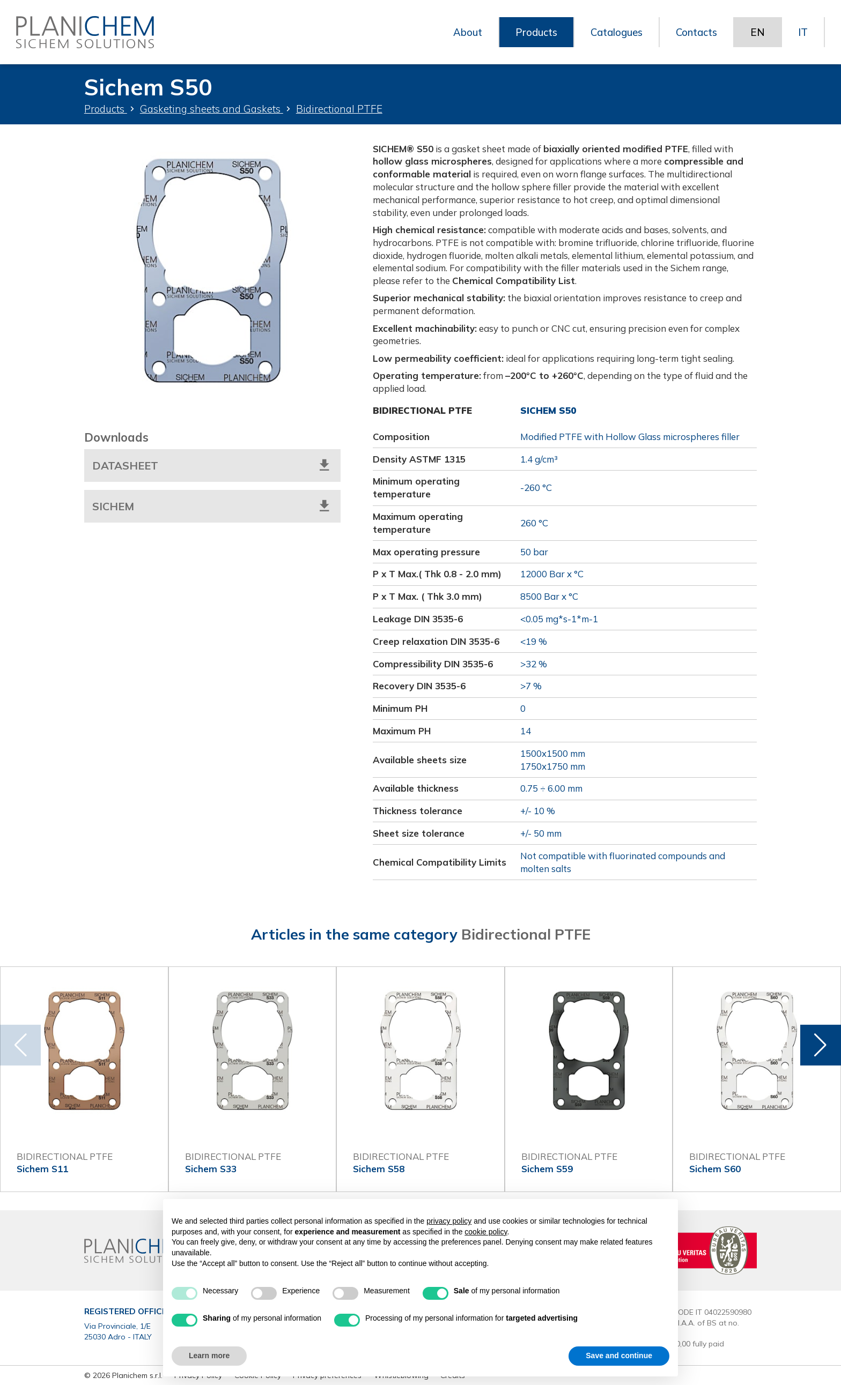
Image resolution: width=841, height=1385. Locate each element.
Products (105, 108)
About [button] (462, 32)
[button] (821, 1045)
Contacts (695, 32)
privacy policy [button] (448, 1221)
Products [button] (532, 32)
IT (803, 32)
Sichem (212, 505)
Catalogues (613, 32)
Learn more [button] (209, 1355)
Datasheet (212, 465)
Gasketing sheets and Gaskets (211, 108)
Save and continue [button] (619, 1355)
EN (757, 32)
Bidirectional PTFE (339, 108)
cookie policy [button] (485, 1231)
